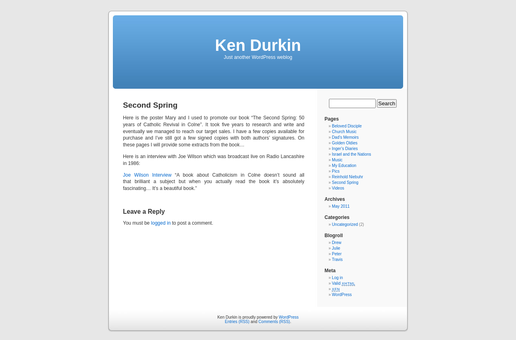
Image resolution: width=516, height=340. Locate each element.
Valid (343, 283)
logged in (161, 223)
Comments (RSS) (274, 321)
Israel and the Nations (351, 154)
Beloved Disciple (347, 126)
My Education (344, 165)
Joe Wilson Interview (147, 175)
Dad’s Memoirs (345, 137)
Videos (338, 188)
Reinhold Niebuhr (347, 177)
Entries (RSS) (237, 321)
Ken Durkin (258, 45)
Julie (336, 248)
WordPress (342, 294)
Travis (337, 259)
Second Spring (345, 182)
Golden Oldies (344, 143)
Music (337, 160)
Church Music (344, 131)
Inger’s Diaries (345, 148)
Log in (337, 277)
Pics (335, 171)
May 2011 (341, 206)
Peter (336, 254)
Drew (336, 242)
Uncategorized (345, 224)
